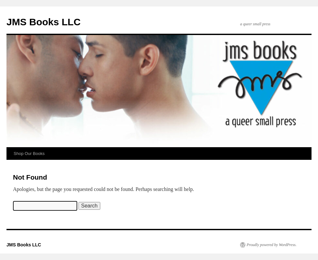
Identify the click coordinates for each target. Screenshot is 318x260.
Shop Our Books (29, 153)
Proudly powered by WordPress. (272, 244)
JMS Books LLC (43, 22)
